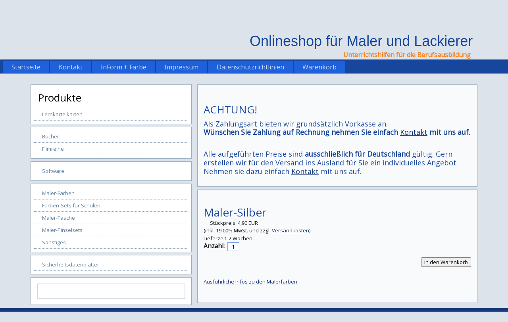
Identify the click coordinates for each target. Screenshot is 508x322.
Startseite (26, 67)
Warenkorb (319, 67)
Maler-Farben (58, 193)
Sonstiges (54, 242)
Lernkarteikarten (62, 114)
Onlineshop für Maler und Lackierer (361, 41)
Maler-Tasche (58, 217)
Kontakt (71, 67)
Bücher (50, 136)
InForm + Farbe (123, 67)
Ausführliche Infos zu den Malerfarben (250, 281)
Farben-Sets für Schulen (71, 205)
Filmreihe (53, 148)
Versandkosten (290, 230)
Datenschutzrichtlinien (250, 67)
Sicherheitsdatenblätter (70, 264)
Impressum (181, 67)
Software (53, 170)
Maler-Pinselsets (62, 230)
